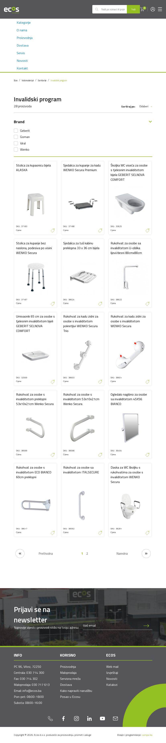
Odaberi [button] (145, 106)
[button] (142, 9)
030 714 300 (35, 672)
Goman (25, 137)
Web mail (112, 666)
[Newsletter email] (112, 625)
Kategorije (24, 22)
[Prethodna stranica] (34, 553)
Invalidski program (59, 80)
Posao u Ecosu (70, 696)
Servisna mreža (70, 678)
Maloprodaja (68, 672)
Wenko (24, 149)
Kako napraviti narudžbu (76, 690)
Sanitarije (42, 80)
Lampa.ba (147, 735)
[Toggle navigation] (160, 9)
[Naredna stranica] (133, 553)
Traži (133, 9)
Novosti (22, 60)
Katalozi (111, 684)
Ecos (15, 80)
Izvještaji (112, 672)
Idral (23, 143)
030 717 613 (41, 684)
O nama (22, 30)
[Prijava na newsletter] (146, 625)
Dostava (23, 45)
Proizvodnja (25, 37)
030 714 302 (29, 678)
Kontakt (22, 68)
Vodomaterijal (28, 80)
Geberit (25, 131)
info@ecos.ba (31, 690)
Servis (21, 53)
